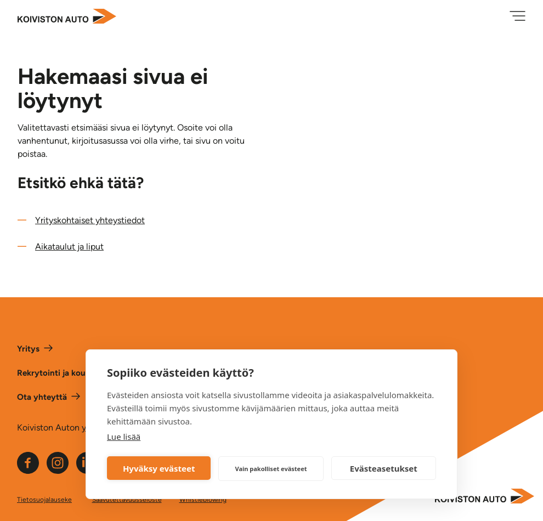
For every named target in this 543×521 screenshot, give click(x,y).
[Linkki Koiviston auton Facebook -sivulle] (28, 471)
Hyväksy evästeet (159, 468)
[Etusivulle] (67, 17)
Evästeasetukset (383, 468)
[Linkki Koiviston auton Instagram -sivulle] (58, 471)
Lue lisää (123, 436)
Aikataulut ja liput (69, 246)
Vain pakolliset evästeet (271, 469)
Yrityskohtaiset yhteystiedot (90, 220)
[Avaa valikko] (517, 17)
